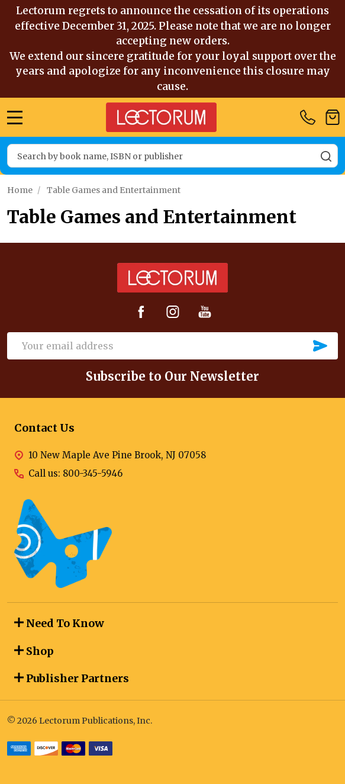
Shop (34, 651)
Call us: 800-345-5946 (75, 473)
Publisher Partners (71, 678)
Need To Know (59, 623)
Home (20, 190)
